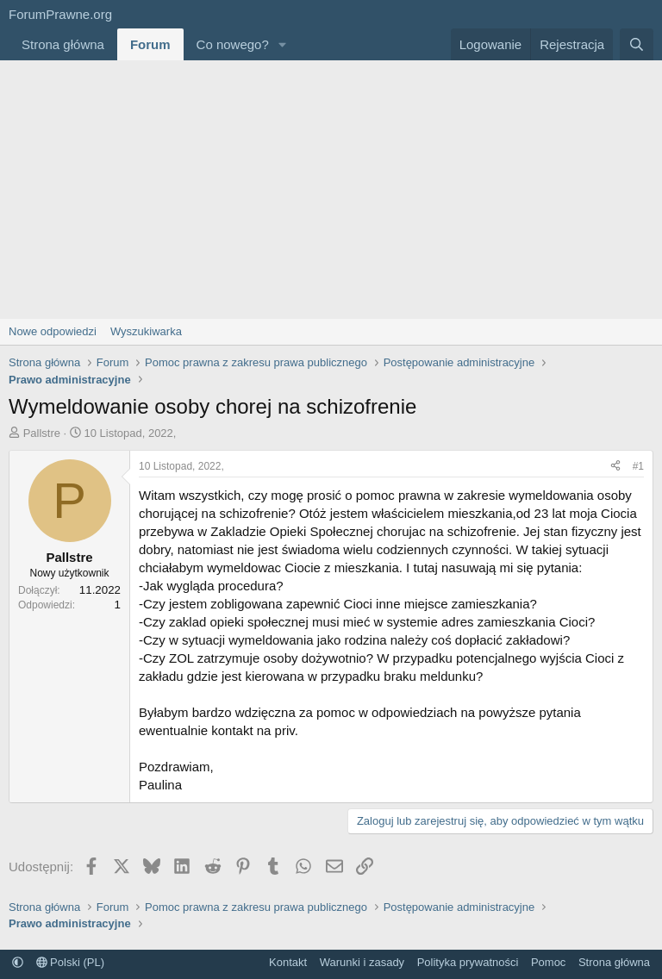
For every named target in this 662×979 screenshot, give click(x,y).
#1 (638, 466)
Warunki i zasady (362, 962)
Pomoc (548, 962)
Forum (150, 44)
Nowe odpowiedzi (53, 331)
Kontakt (288, 962)
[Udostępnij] (615, 467)
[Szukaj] (636, 44)
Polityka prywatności (468, 962)
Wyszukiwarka (146, 331)
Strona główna (63, 44)
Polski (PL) (70, 962)
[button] (283, 44)
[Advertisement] (331, 189)
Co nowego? (233, 44)
